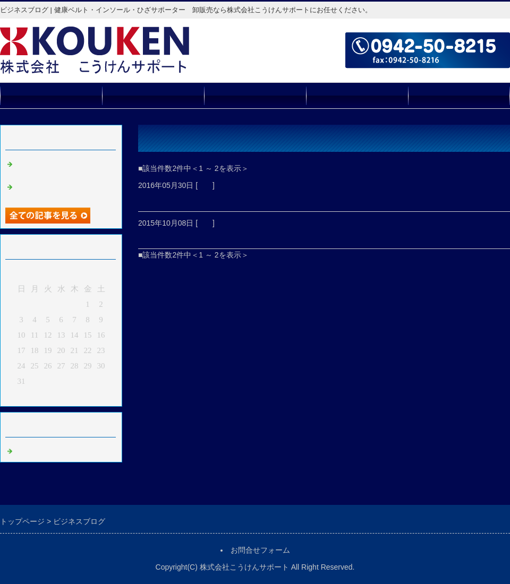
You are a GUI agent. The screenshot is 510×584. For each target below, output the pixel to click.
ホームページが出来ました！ (200, 235)
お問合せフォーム (459, 95)
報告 (205, 185)
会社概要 (255, 95)
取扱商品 (153, 95)
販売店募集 (357, 95)
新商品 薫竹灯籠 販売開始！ (205, 198)
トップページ (51, 95)
